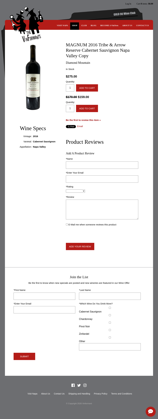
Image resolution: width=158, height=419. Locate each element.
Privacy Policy (100, 393)
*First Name (19, 290)
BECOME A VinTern (109, 25)
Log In (128, 4)
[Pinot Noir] (110, 323)
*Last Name (85, 290)
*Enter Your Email (74, 173)
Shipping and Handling (79, 393)
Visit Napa (62, 25)
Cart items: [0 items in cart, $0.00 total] (145, 4)
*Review (70, 197)
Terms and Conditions (121, 393)
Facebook (107, 4)
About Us (127, 25)
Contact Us (142, 25)
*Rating (69, 186)
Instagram (119, 4)
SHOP (74, 25)
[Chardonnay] (110, 315)
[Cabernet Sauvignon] (110, 308)
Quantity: (70, 81)
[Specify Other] (110, 346)
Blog (93, 25)
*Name (69, 159)
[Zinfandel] (110, 330)
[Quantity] (70, 88)
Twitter (113, 4)
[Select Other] (110, 337)
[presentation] (89, 235)
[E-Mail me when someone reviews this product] (67, 224)
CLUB (84, 25)
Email (80, 126)
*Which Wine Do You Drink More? (96, 303)
